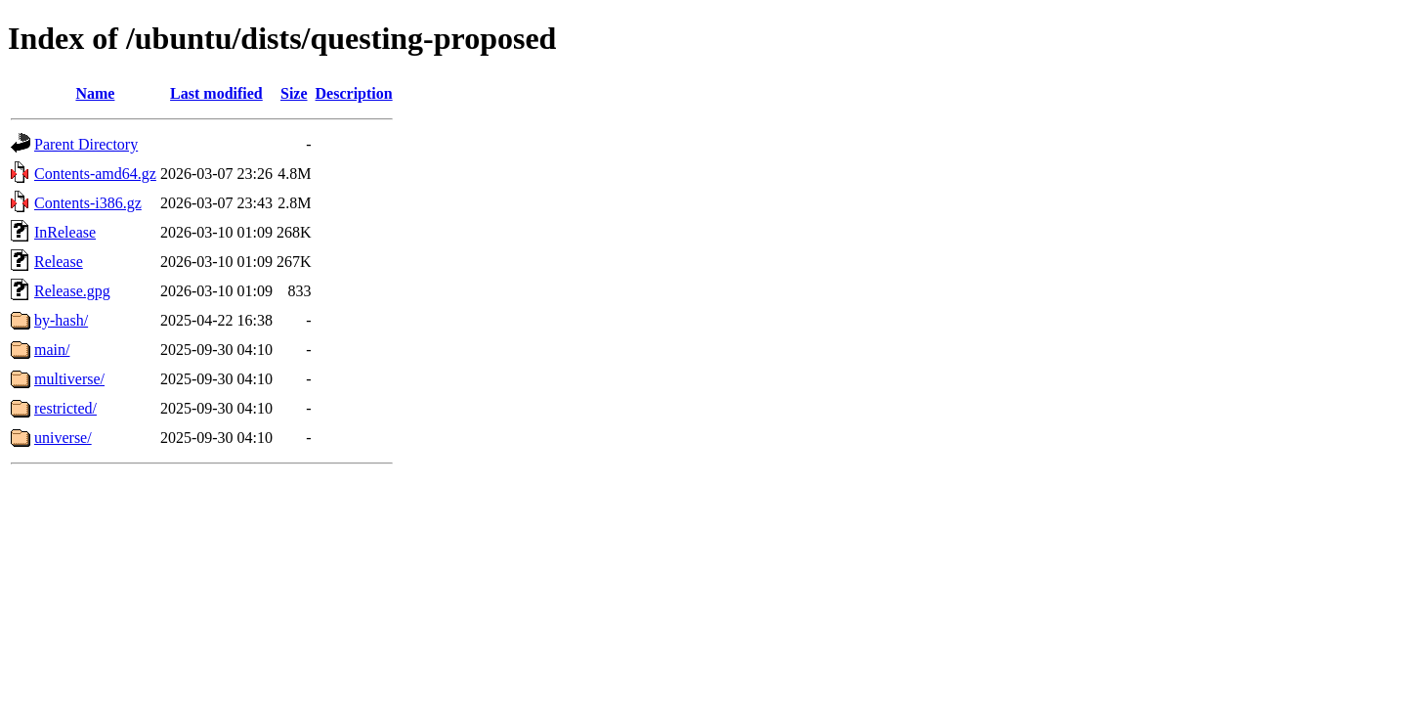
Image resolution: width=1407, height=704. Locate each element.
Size (294, 93)
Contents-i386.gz (88, 203)
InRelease (65, 232)
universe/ (63, 437)
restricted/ (65, 408)
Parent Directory (86, 144)
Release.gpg (72, 291)
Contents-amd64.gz (95, 173)
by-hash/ (61, 320)
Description (354, 93)
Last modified (216, 93)
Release (58, 261)
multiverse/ (69, 379)
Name (94, 93)
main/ (51, 349)
